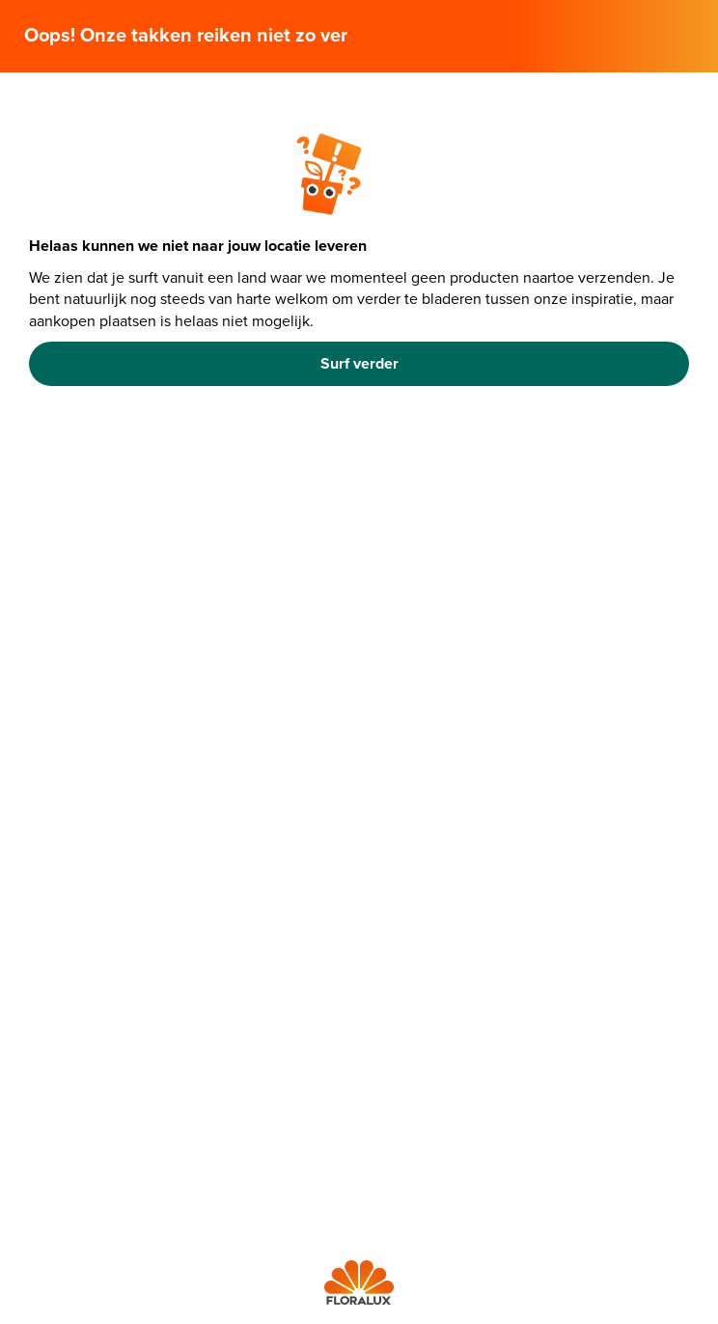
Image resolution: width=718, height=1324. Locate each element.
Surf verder (359, 363)
